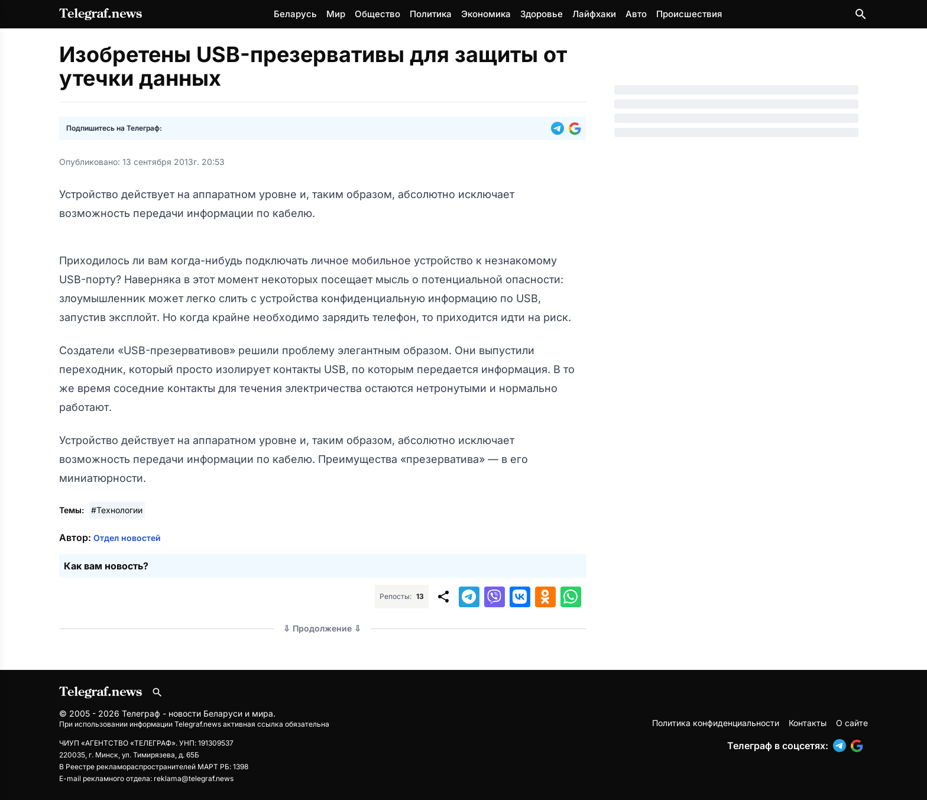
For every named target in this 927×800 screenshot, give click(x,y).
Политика (431, 14)
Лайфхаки (594, 14)
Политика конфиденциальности (715, 723)
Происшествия (689, 14)
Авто (636, 14)
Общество (377, 14)
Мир (335, 14)
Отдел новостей (127, 538)
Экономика (486, 14)
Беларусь (295, 14)
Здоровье (541, 14)
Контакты (807, 723)
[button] (560, 128)
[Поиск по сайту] (861, 14)
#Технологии (116, 510)
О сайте (852, 723)
